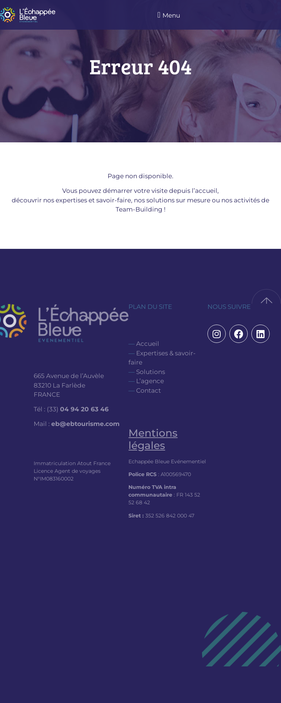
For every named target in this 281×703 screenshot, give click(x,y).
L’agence (150, 381)
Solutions (150, 371)
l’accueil (204, 190)
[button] (167, 15)
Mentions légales (152, 439)
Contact (148, 390)
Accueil (147, 343)
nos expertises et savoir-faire (87, 200)
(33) (78, 409)
